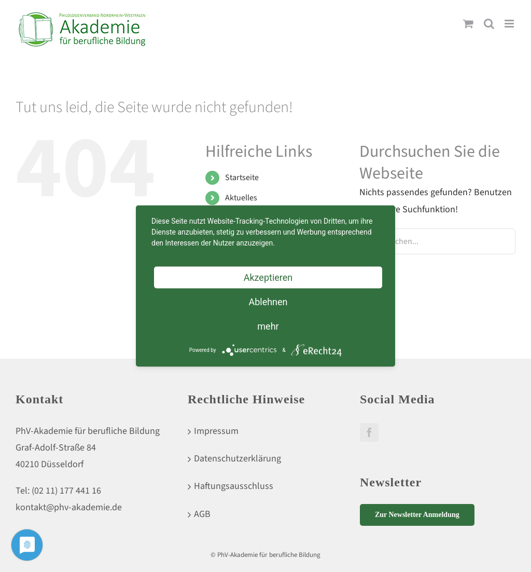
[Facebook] (369, 432)
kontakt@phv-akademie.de (69, 507)
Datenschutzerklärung (237, 458)
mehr (267, 326)
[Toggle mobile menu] (510, 23)
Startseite (242, 177)
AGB (202, 514)
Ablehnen (267, 301)
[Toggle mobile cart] (468, 23)
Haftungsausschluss (233, 486)
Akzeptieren (268, 277)
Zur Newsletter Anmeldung (417, 515)
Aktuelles (241, 197)
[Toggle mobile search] (489, 23)
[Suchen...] (437, 241)
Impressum (216, 431)
